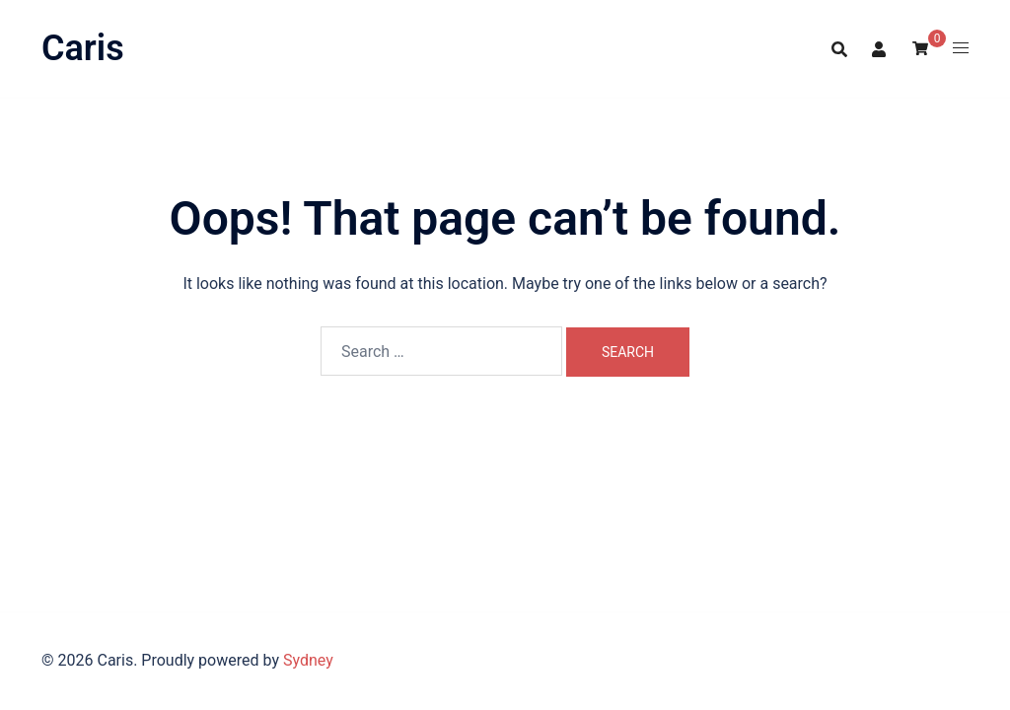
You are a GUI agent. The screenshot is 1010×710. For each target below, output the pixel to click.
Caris (82, 48)
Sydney (308, 660)
